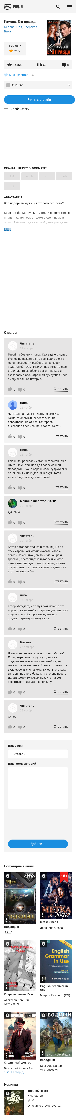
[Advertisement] (38, 249)
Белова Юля (13, 27)
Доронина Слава (51, 927)
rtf (46, 176)
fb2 (12, 176)
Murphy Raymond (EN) (55, 995)
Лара (24, 402)
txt (12, 186)
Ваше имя (15, 745)
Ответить (61, 389)
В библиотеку (19, 108)
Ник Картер (35, 1095)
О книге (17, 85)
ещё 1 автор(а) (14, 1072)
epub (29, 176)
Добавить (38, 844)
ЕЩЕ (8, 229)
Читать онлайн (39, 99)
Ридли (18, 6)
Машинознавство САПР (38, 501)
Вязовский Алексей (17, 1068)
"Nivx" (8, 932)
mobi (64, 176)
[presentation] (32, 820)
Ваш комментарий (22, 763)
